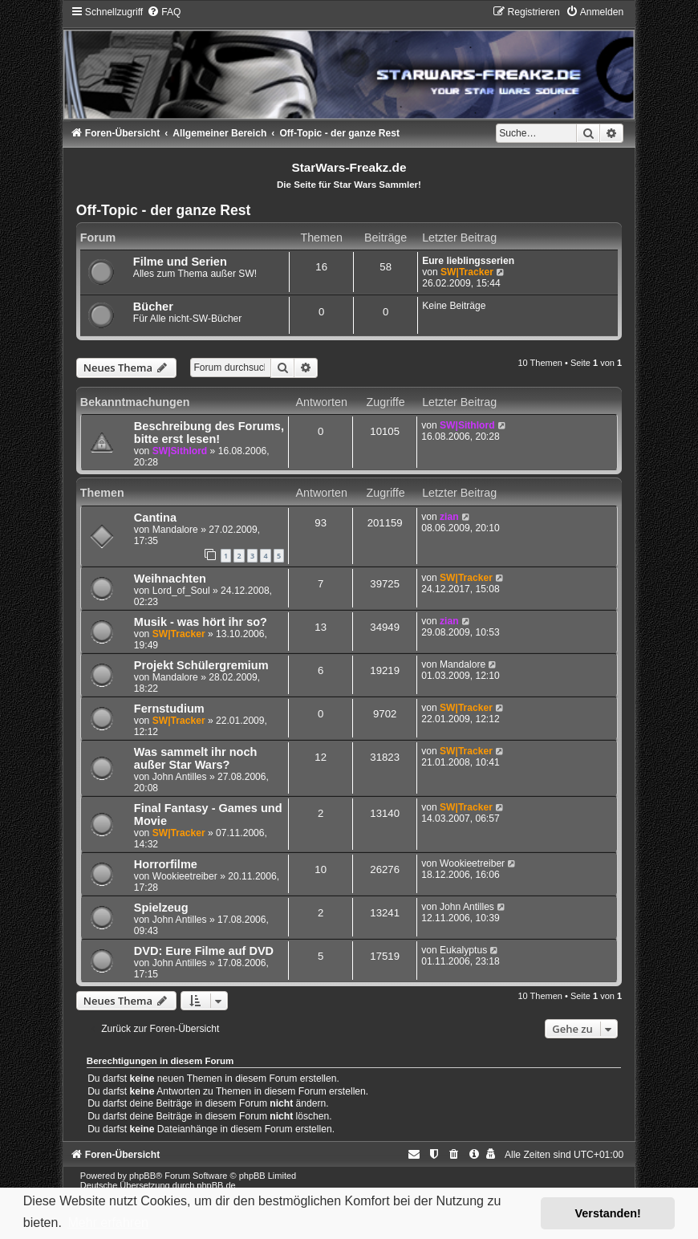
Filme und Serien (180, 261)
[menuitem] (164, 12)
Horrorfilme (165, 864)
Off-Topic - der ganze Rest (163, 210)
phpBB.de (216, 1185)
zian (449, 516)
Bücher (153, 306)
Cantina (155, 517)
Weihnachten (170, 578)
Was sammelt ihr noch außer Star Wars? (196, 758)
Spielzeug (161, 907)
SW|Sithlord (180, 451)
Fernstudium (169, 708)
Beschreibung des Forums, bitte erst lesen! (209, 432)
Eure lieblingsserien (468, 260)
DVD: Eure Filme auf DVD (204, 950)
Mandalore (175, 529)
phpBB (142, 1175)
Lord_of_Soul (181, 590)
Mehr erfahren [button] (107, 1222)
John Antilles (179, 776)
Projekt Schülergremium (201, 665)
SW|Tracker (466, 272)
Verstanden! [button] (608, 1213)
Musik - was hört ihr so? (200, 621)
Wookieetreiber (184, 876)
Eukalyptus (463, 950)
